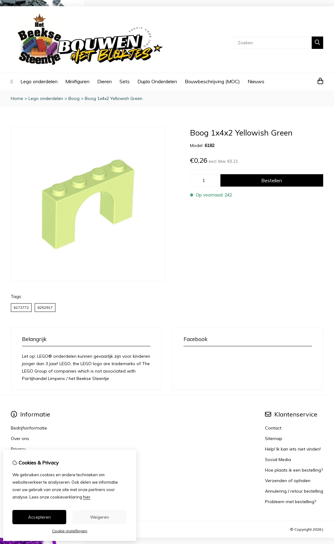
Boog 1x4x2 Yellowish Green (113, 98)
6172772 (21, 307)
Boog (74, 98)
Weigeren (99, 517)
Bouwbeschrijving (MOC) (212, 81)
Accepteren (39, 517)
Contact (273, 428)
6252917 (45, 307)
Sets (124, 81)
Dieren (104, 81)
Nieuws (256, 81)
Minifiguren (77, 81)
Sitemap (273, 438)
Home (17, 98)
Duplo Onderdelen (157, 81)
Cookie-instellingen (69, 531)
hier (86, 496)
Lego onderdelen (39, 81)
